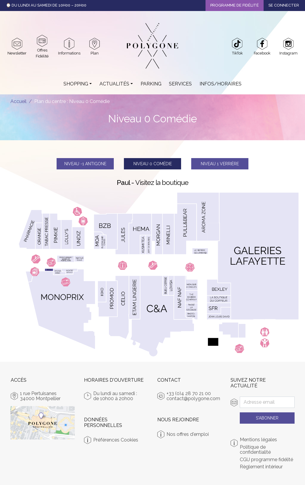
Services (180, 84)
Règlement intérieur (261, 467)
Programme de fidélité (234, 5)
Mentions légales (258, 439)
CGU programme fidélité (266, 459)
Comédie (152, 163)
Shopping (75, 84)
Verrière (220, 163)
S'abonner (267, 418)
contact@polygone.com (193, 398)
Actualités (114, 84)
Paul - (152, 182)
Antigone (85, 163)
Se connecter (283, 5)
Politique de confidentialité (255, 450)
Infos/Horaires (221, 84)
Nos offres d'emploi (187, 434)
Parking (151, 84)
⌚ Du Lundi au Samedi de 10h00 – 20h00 (46, 5)
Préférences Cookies (115, 440)
